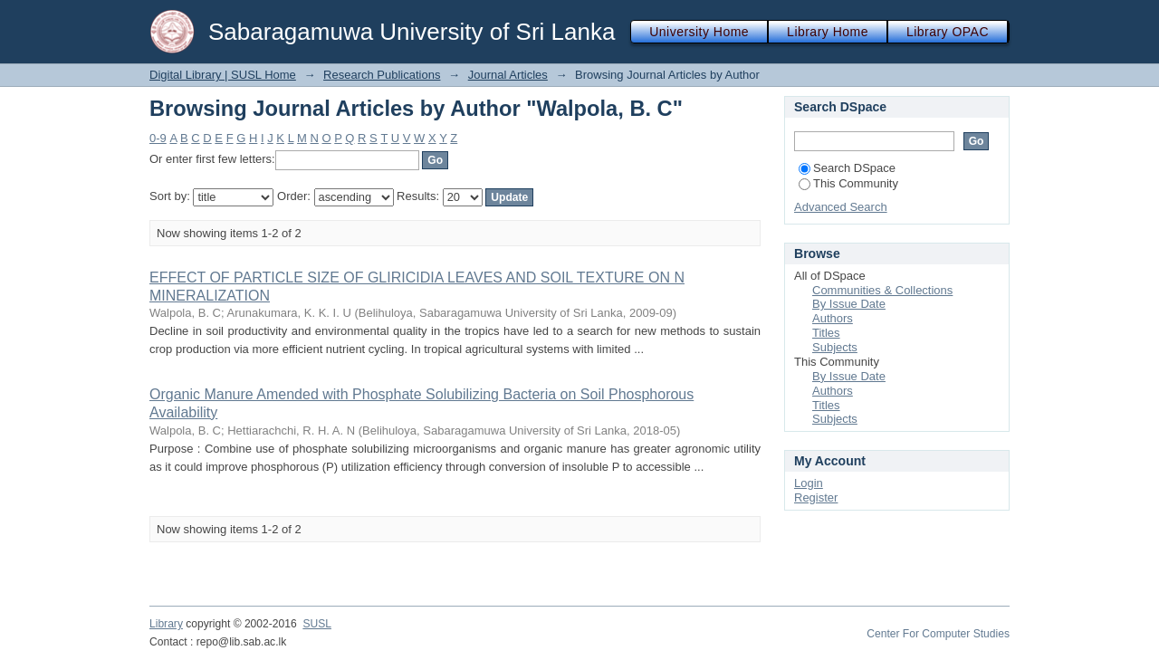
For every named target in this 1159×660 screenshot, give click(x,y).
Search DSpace (847, 168)
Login (808, 483)
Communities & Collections (882, 290)
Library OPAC (947, 31)
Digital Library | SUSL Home (222, 74)
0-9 (158, 138)
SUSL (316, 623)
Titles (826, 333)
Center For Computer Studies (938, 633)
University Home (699, 31)
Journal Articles (508, 74)
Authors (832, 318)
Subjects (834, 347)
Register (816, 497)
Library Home (827, 31)
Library (166, 623)
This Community (848, 183)
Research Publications (381, 74)
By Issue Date (849, 304)
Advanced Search (840, 207)
